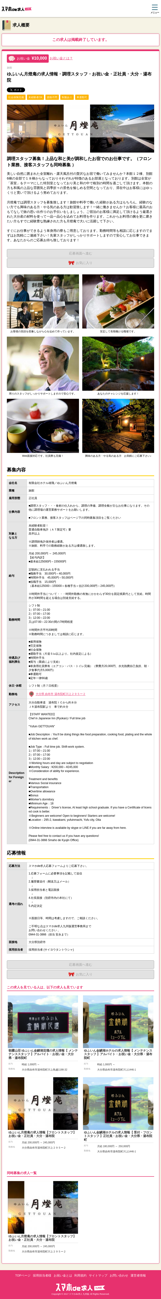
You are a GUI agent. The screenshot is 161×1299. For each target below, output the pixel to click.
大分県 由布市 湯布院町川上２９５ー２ (61, 694)
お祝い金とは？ (61, 58)
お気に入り (80, 263)
